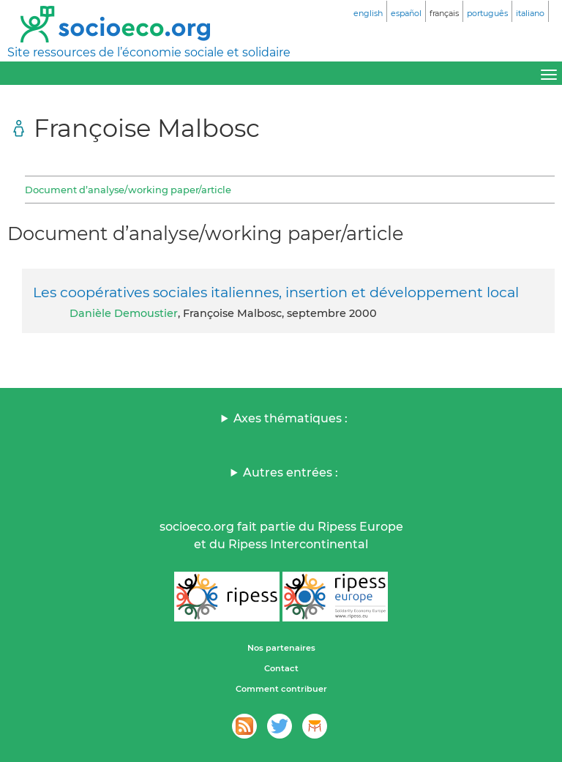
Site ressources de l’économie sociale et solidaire (149, 52)
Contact (281, 668)
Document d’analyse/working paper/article (128, 189)
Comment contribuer (281, 689)
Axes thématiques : (290, 418)
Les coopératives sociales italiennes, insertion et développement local (276, 292)
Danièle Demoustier (124, 313)
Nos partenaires (281, 648)
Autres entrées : (290, 472)
